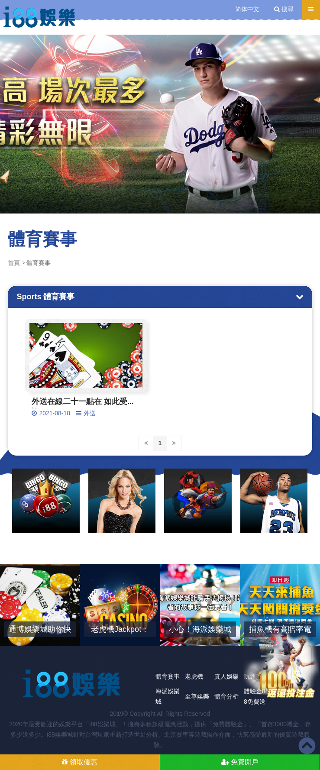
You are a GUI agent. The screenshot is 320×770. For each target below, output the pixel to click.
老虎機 (194, 676)
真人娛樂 (226, 676)
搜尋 (284, 9)
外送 (90, 413)
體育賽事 (167, 676)
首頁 (14, 262)
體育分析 (226, 696)
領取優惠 (79, 762)
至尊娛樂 (197, 696)
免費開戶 (240, 762)
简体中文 (247, 9)
